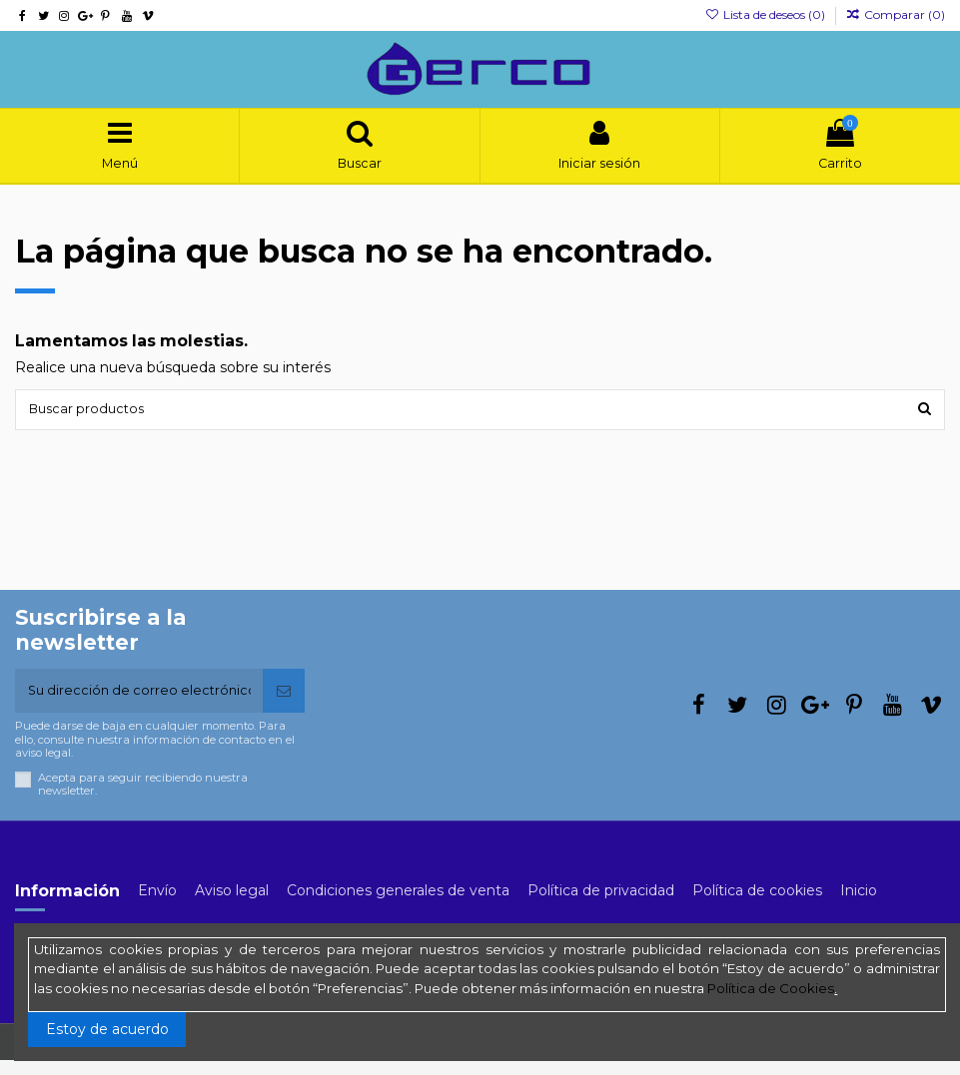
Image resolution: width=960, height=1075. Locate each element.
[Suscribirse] (284, 703)
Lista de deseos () (765, 14)
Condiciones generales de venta (398, 904)
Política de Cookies (770, 988)
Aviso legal (232, 904)
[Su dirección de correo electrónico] (139, 703)
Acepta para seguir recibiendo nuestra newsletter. (143, 798)
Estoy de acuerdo (107, 1029)
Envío (157, 904)
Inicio (858, 904)
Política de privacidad (600, 904)
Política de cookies (757, 904)
